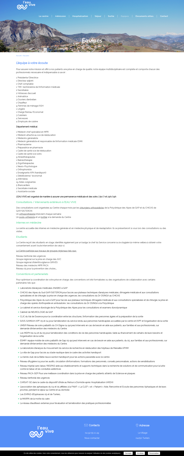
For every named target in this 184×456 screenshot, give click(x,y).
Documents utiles (144, 16)
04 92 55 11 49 (92, 433)
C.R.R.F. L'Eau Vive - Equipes (26, 5)
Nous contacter (92, 438)
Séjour (98, 16)
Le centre (43, 16)
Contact (164, 16)
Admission (60, 16)
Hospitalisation (80, 16)
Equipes (125, 16)
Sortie (111, 16)
